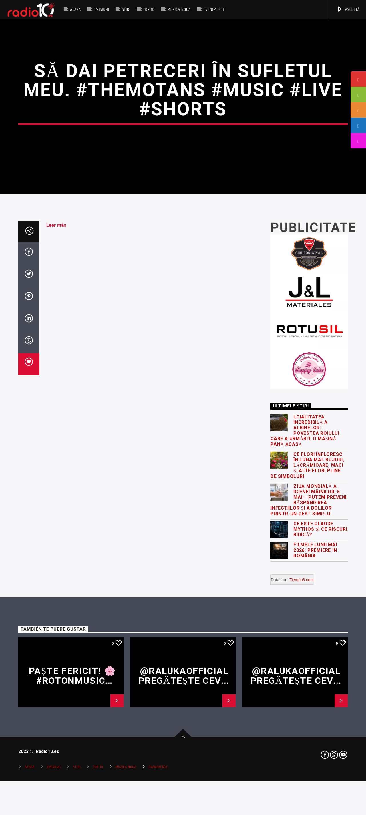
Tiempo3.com (301, 754)
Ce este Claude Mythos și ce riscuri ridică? (320, 703)
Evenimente (214, 9)
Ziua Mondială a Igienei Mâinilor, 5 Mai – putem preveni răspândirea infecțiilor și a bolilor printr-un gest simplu (308, 674)
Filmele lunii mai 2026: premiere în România (315, 725)
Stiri (126, 9)
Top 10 (148, 9)
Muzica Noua (179, 9)
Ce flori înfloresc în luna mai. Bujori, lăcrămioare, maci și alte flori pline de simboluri (307, 639)
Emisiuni (101, 9)
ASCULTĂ (348, 9)
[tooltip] (358, 79)
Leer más (56, 399)
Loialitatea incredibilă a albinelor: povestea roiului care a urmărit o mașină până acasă (304, 605)
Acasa (75, 9)
